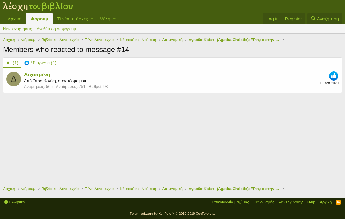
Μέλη (104, 18)
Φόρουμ (39, 18)
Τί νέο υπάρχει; (72, 18)
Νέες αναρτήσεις (17, 28)
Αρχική (15, 18)
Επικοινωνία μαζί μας (230, 202)
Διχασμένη (37, 75)
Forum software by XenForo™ (172, 213)
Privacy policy (291, 202)
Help (311, 202)
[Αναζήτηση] (324, 18)
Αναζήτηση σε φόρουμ (56, 28)
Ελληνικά (14, 202)
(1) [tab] (12, 62)
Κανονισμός (263, 202)
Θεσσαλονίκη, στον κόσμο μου (59, 80)
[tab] (40, 63)
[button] (92, 18)
